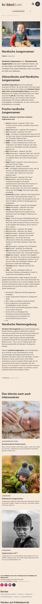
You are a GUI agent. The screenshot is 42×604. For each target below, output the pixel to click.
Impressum (21, 594)
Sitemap (17, 596)
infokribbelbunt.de (24, 581)
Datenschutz (29, 594)
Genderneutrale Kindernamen (14, 444)
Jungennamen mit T (10, 553)
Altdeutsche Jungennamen (12, 498)
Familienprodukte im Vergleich (8, 594)
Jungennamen (14, 378)
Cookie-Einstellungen (26, 596)
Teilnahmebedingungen (6, 596)
